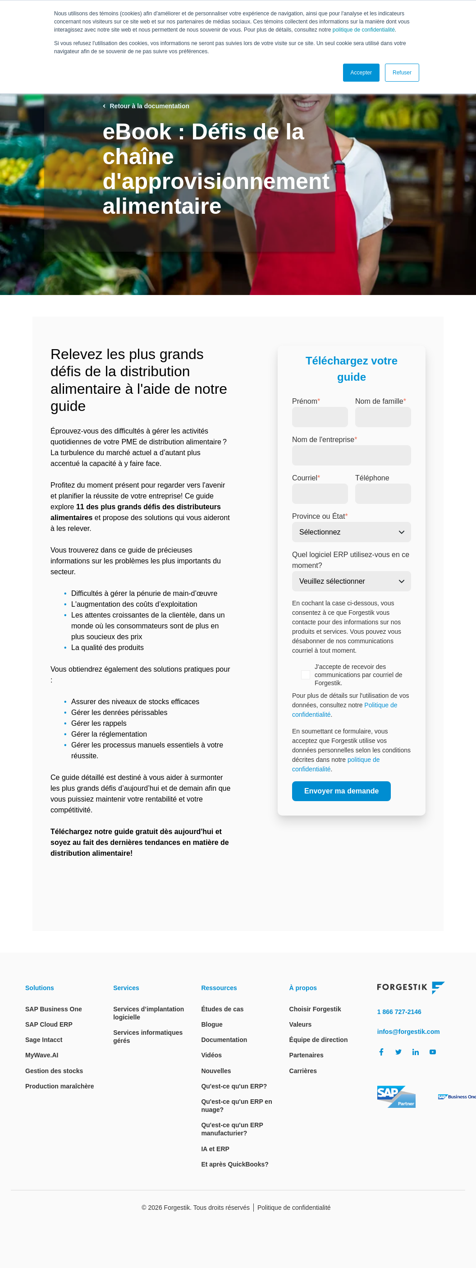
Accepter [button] (361, 72)
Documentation (224, 1039)
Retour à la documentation (146, 106)
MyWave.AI (41, 1055)
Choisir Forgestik (315, 1009)
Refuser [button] (402, 72)
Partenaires (306, 1055)
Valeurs (300, 1024)
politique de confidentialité (364, 30)
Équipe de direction (318, 1039)
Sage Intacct (43, 1039)
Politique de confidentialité (294, 1207)
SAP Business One (53, 1009)
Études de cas (222, 1009)
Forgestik (177, 1207)
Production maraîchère (59, 1086)
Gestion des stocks (54, 1070)
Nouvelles (216, 1070)
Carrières (303, 1070)
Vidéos (211, 1055)
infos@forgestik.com (408, 1031)
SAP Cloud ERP (49, 1024)
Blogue (211, 1024)
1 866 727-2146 (399, 1011)
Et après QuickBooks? (234, 1164)
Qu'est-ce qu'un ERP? (234, 1086)
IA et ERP (215, 1149)
